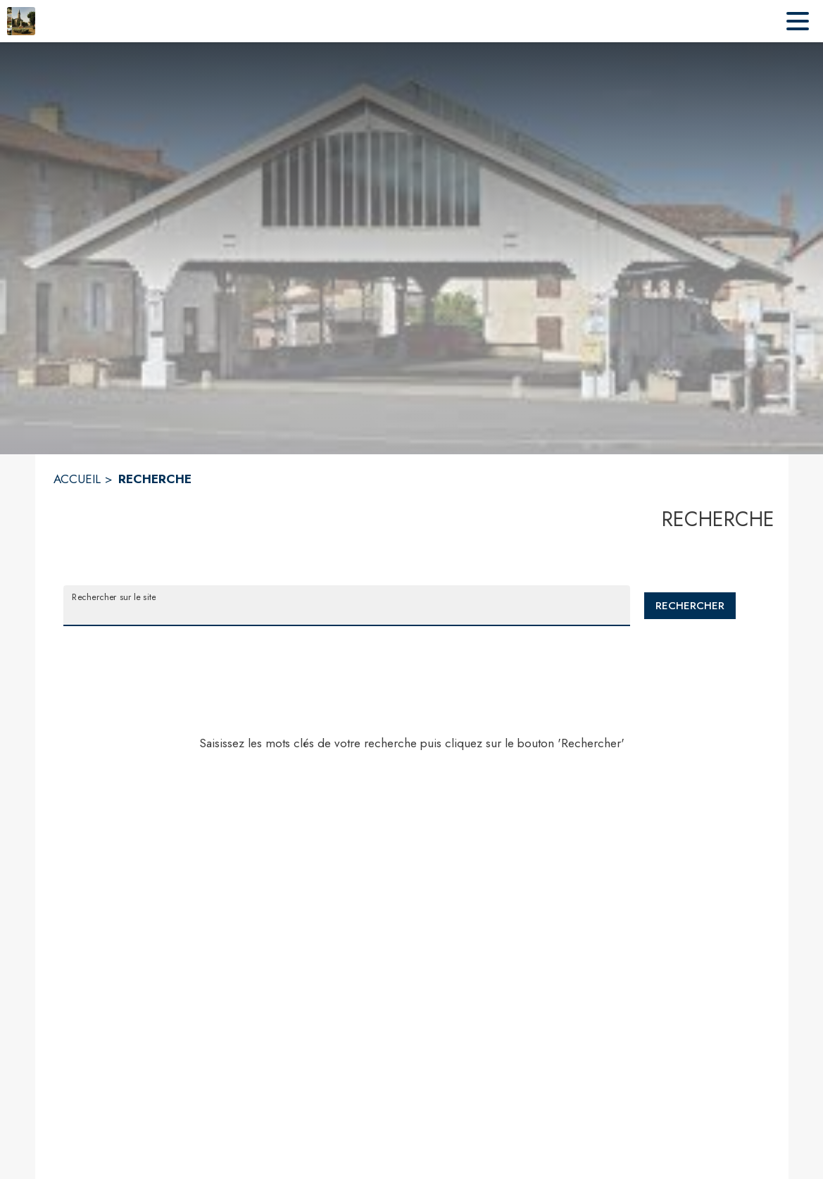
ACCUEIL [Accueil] (77, 478)
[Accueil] (21, 21)
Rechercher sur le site (114, 596)
